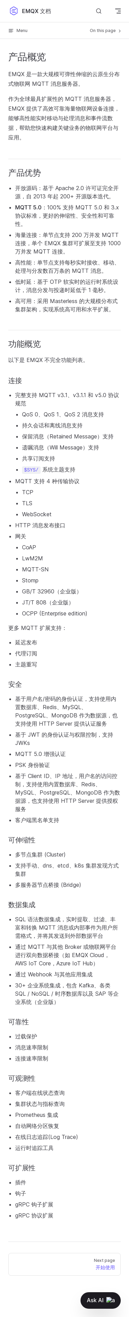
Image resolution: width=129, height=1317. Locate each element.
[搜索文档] (98, 10)
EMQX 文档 (29, 11)
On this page (106, 30)
